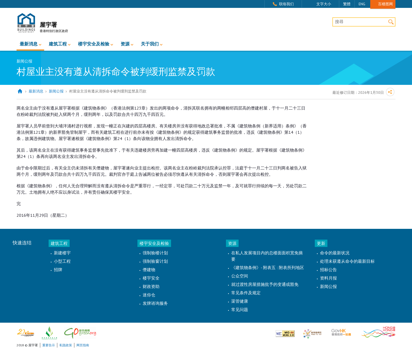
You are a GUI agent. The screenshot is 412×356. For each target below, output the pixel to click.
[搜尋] (363, 22)
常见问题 (239, 309)
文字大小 (323, 4)
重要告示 (48, 345)
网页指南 (82, 345)
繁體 (347, 4)
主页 (20, 91)
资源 (125, 44)
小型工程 (62, 261)
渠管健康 (239, 301)
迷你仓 (149, 294)
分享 (390, 92)
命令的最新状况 (334, 252)
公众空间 (239, 275)
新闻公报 (56, 91)
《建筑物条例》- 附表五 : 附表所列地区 (267, 267)
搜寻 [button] (390, 22)
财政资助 (151, 286)
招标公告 (328, 269)
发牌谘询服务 (155, 303)
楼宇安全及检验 (93, 44)
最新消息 (29, 44)
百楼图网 (385, 3)
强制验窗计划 (155, 261)
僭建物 (149, 269)
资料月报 (328, 278)
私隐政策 (65, 345)
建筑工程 (58, 44)
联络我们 (286, 4)
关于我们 (150, 44)
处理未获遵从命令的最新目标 (347, 261)
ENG (362, 4)
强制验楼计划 (155, 252)
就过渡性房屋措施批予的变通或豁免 (264, 284)
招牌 (58, 269)
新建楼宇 (62, 252)
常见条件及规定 (246, 292)
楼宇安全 (151, 278)
